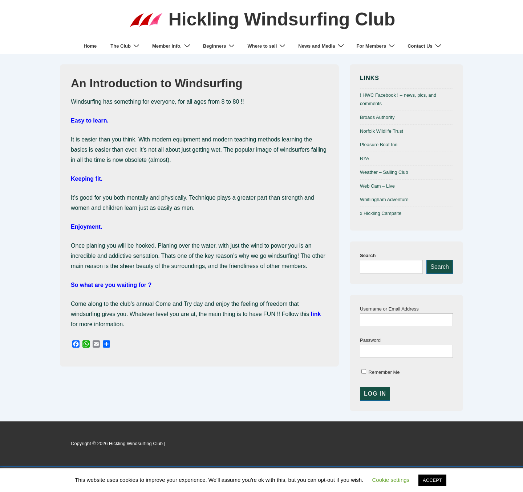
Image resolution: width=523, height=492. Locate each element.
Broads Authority (377, 117)
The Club (125, 46)
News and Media (321, 46)
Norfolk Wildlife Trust (381, 131)
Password (370, 340)
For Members (377, 46)
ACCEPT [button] (432, 480)
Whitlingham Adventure (384, 199)
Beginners (220, 46)
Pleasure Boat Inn (378, 144)
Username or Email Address (389, 309)
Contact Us (425, 46)
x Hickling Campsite (380, 213)
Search (368, 255)
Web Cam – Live (377, 186)
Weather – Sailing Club (384, 172)
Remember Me (380, 372)
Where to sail (267, 46)
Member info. (172, 46)
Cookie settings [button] (391, 480)
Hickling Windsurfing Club (282, 19)
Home (90, 46)
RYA (364, 158)
